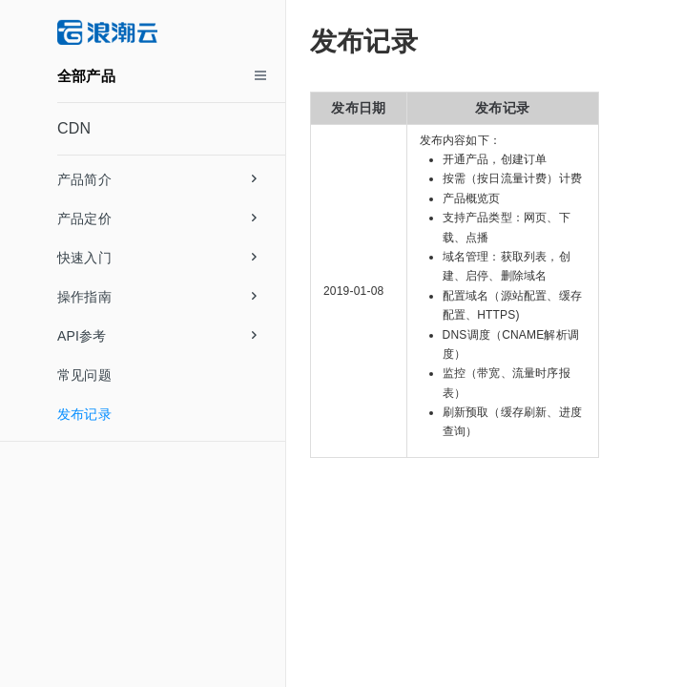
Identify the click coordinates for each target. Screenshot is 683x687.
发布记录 (84, 414)
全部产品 (86, 76)
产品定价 (157, 218)
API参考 (157, 336)
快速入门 (157, 257)
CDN (74, 128)
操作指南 (157, 296)
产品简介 (157, 179)
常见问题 (84, 375)
